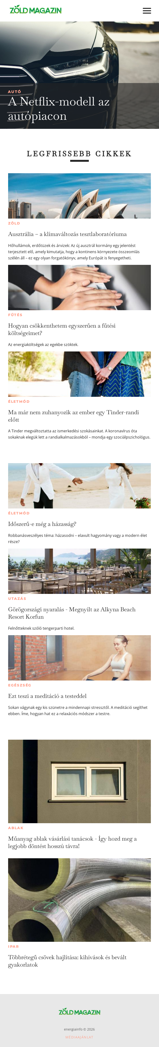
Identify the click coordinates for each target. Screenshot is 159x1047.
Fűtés (15, 315)
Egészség (20, 685)
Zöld (14, 223)
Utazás (17, 599)
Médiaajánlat (79, 1037)
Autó (14, 91)
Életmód (19, 401)
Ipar (13, 946)
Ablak (16, 828)
